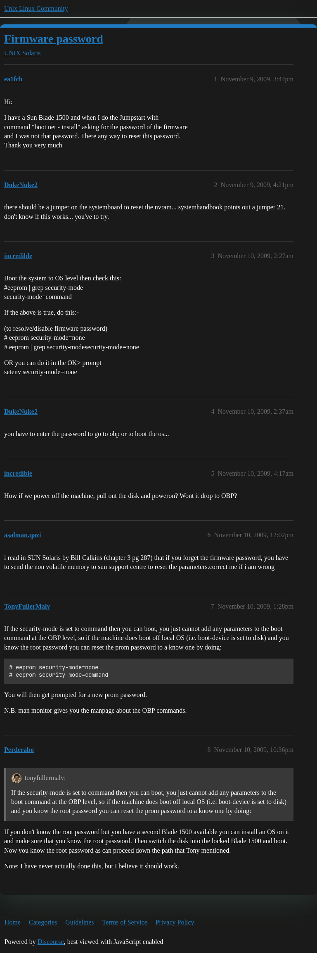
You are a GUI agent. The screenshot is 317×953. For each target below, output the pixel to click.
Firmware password (53, 38)
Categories (43, 922)
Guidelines (79, 922)
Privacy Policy (175, 922)
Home (13, 922)
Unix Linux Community (36, 8)
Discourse (51, 941)
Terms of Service (124, 922)
